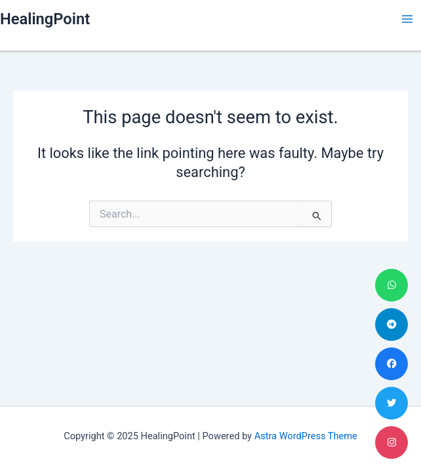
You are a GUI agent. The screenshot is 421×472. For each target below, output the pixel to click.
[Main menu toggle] (407, 19)
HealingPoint (45, 19)
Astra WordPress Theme (305, 436)
